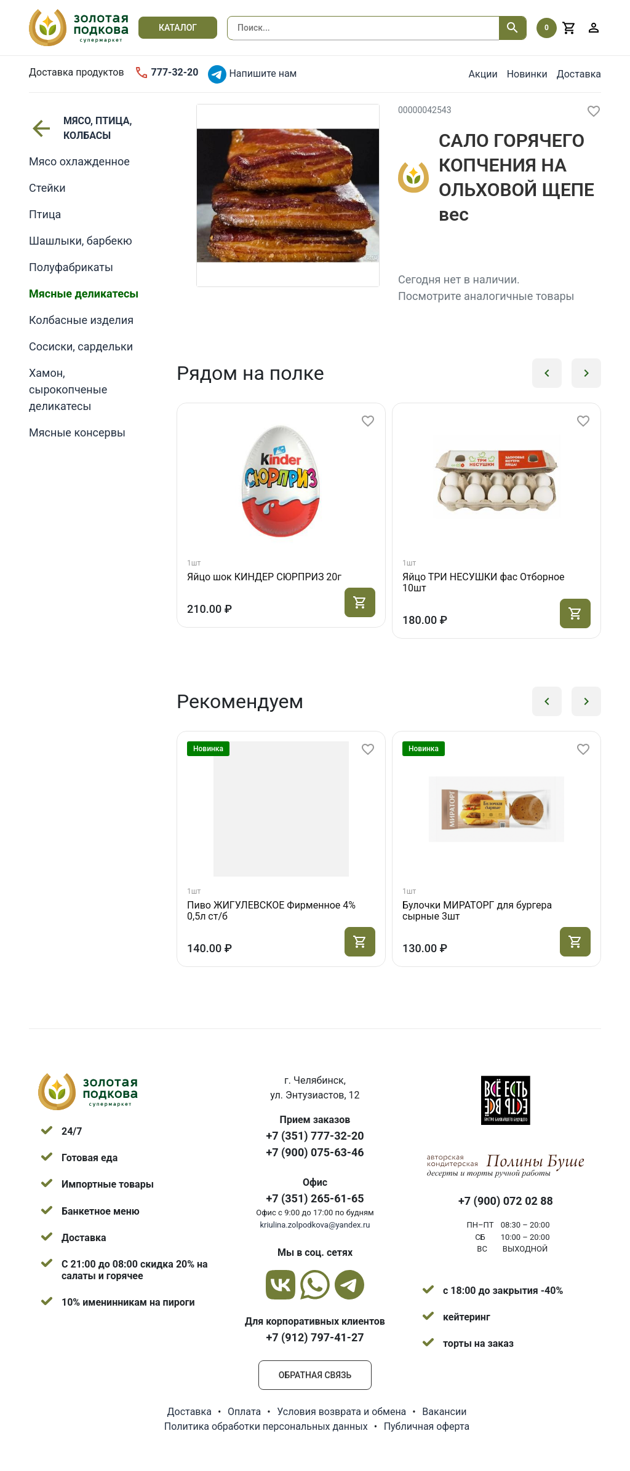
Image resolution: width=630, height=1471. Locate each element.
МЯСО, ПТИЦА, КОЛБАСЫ (80, 128)
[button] (547, 373)
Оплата (244, 1412)
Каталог (178, 28)
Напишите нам (252, 74)
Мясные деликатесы (83, 293)
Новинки (527, 74)
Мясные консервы (77, 432)
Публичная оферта (427, 1426)
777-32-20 (166, 72)
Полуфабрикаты (71, 267)
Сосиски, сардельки (81, 346)
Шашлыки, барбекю (80, 240)
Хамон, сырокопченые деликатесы (68, 389)
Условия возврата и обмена (341, 1412)
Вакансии (444, 1412)
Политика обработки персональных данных (266, 1426)
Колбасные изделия (81, 320)
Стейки (47, 187)
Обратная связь (315, 1375)
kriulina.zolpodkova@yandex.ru (315, 1224)
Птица (45, 214)
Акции (483, 74)
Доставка (579, 74)
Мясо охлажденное (79, 161)
